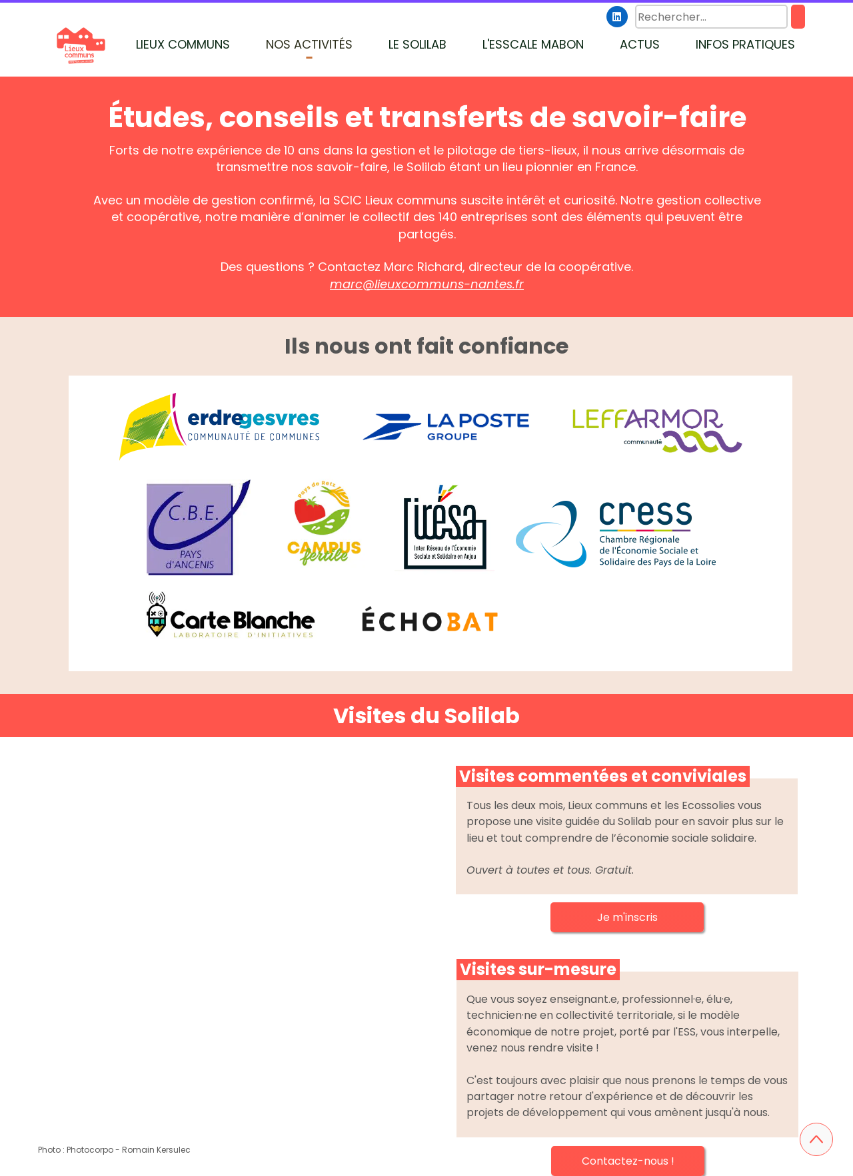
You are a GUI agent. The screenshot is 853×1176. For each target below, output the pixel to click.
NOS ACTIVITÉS (309, 44)
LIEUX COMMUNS (183, 44)
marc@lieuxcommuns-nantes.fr (427, 284)
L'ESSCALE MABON (533, 44)
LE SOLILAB (417, 44)
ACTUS (640, 44)
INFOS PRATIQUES (745, 44)
